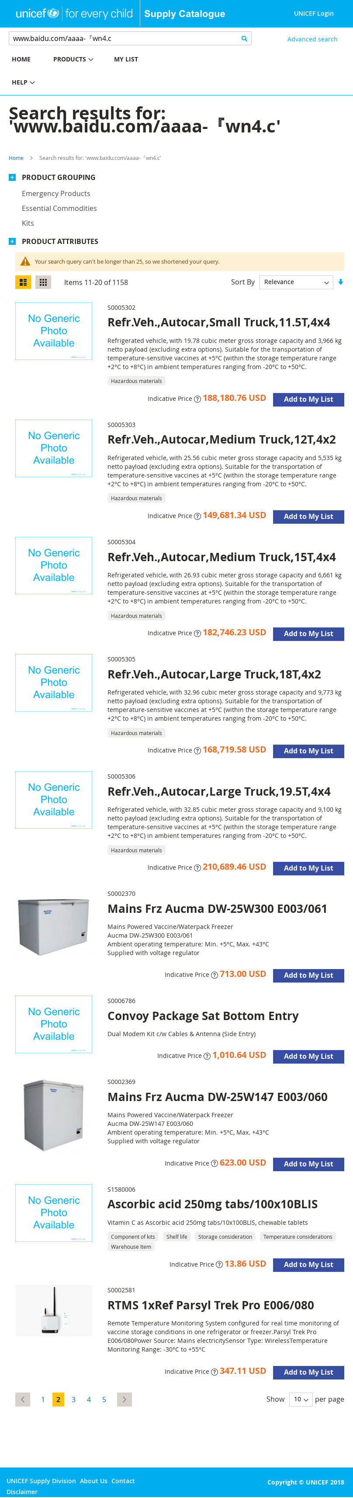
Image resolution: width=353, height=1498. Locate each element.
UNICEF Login (314, 13)
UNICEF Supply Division (41, 1481)
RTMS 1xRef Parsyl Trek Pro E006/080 (210, 1305)
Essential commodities (59, 208)
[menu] (88, 72)
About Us (93, 1481)
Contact (123, 1481)
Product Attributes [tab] (60, 241)
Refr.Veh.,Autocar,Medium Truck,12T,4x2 (221, 439)
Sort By (243, 281)
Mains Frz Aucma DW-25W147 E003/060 (217, 1097)
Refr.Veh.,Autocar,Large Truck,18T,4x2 (214, 674)
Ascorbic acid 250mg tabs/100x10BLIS (212, 1204)
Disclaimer (22, 1492)
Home (16, 157)
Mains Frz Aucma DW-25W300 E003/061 (217, 908)
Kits (28, 223)
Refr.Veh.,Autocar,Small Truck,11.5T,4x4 (218, 322)
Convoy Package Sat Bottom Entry (203, 1016)
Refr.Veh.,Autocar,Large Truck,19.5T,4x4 (219, 791)
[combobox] (130, 38)
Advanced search (312, 39)
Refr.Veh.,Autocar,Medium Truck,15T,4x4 (221, 557)
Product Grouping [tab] (59, 177)
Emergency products (56, 193)
